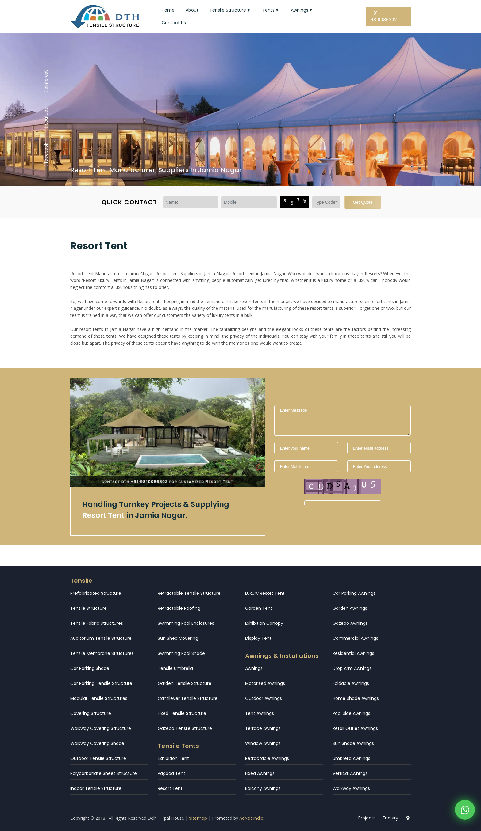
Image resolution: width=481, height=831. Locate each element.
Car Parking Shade (89, 668)
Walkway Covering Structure (100, 728)
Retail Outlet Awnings (355, 728)
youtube (46, 117)
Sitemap (198, 818)
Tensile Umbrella (175, 668)
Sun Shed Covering (178, 638)
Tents (271, 10)
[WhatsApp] (465, 811)
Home (168, 10)
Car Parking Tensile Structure (101, 683)
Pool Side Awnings (351, 713)
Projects (366, 818)
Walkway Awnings (351, 788)
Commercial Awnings (355, 638)
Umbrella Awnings (351, 758)
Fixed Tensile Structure (182, 713)
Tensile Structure (230, 10)
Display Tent (258, 638)
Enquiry (390, 818)
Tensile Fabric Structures (96, 623)
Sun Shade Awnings (353, 743)
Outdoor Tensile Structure (98, 758)
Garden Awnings (350, 608)
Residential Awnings (353, 653)
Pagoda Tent (171, 773)
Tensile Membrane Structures (102, 653)
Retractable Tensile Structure (189, 593)
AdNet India (251, 818)
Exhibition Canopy (264, 623)
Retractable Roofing (179, 608)
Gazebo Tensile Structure (185, 728)
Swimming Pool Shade (181, 653)
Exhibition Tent (173, 758)
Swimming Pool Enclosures (186, 623)
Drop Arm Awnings (352, 668)
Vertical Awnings (350, 773)
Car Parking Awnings (354, 593)
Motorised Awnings (265, 683)
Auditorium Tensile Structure (101, 638)
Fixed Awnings (260, 773)
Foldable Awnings (351, 683)
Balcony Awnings (263, 788)
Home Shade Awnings (356, 698)
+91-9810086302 (384, 16)
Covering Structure (90, 713)
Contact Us (174, 23)
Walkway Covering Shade (97, 743)
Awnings (302, 10)
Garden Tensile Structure (184, 683)
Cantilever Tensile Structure (187, 698)
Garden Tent (258, 608)
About (192, 10)
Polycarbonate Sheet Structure (103, 773)
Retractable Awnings (267, 758)
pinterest (46, 81)
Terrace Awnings (263, 728)
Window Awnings (263, 743)
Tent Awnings (259, 713)
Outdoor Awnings (263, 698)
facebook (46, 154)
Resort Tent (170, 788)
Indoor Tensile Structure (95, 788)
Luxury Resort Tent (265, 593)
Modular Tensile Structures (98, 698)
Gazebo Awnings (350, 623)
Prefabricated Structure (95, 593)
